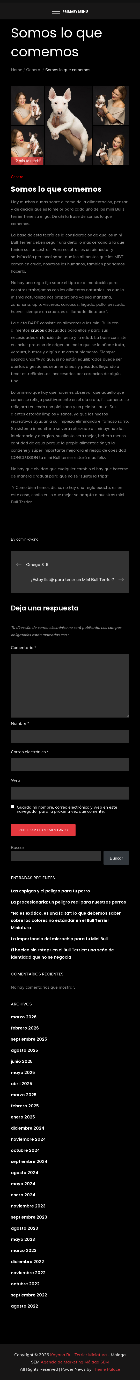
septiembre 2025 (29, 1039)
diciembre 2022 (27, 1262)
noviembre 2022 (28, 1273)
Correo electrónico (30, 751)
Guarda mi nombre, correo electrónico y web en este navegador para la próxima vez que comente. (67, 809)
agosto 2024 (24, 1173)
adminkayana (27, 539)
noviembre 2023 (28, 1206)
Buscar (17, 847)
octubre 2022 (25, 1284)
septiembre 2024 (29, 1162)
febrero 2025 (25, 1106)
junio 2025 (22, 1061)
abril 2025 (21, 1084)
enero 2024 (23, 1195)
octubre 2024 (25, 1150)
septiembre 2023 (29, 1217)
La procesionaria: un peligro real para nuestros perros (68, 902)
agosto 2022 (24, 1306)
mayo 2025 (23, 1073)
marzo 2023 (23, 1251)
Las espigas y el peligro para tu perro (50, 891)
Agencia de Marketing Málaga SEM (75, 1361)
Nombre (20, 723)
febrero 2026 (25, 1028)
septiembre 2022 (29, 1295)
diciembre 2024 (27, 1128)
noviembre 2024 (28, 1139)
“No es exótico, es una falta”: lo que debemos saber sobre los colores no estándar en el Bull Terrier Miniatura (66, 920)
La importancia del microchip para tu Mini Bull (59, 939)
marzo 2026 (23, 1017)
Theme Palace (106, 1369)
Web (15, 780)
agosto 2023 (24, 1228)
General (17, 177)
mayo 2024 (23, 1184)
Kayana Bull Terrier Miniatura (78, 1354)
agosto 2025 (24, 1050)
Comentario (23, 647)
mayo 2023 (23, 1239)
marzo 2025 (23, 1095)
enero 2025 (23, 1117)
